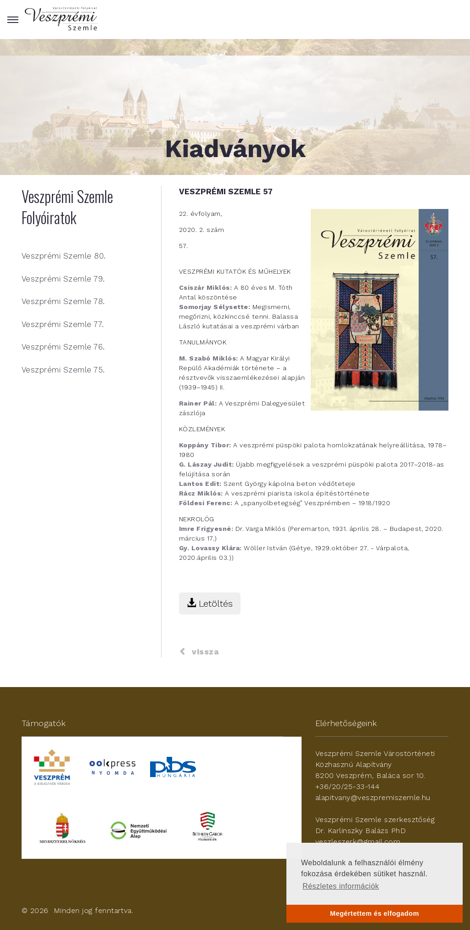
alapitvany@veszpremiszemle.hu (373, 797)
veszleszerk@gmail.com (357, 841)
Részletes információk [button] (340, 886)
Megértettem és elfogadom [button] (374, 913)
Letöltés (210, 603)
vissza (198, 651)
